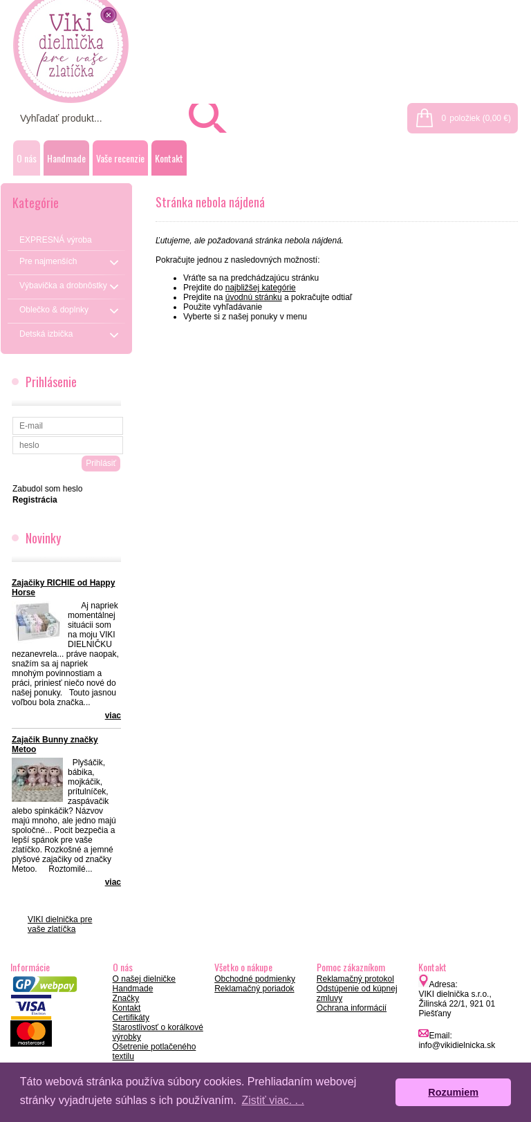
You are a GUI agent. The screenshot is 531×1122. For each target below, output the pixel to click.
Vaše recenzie (120, 158)
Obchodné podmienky (254, 979)
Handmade (66, 158)
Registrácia (501, 8)
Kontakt (169, 158)
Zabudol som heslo (47, 489)
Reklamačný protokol (355, 979)
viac (113, 715)
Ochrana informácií (351, 1008)
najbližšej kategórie (260, 287)
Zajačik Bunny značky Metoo (55, 744)
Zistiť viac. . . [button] (272, 1100)
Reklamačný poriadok (254, 988)
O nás (27, 158)
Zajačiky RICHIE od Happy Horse (63, 587)
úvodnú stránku (253, 297)
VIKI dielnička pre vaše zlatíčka (60, 924)
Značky (126, 998)
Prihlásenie (440, 8)
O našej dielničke (144, 979)
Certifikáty (131, 1017)
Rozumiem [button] (453, 1092)
